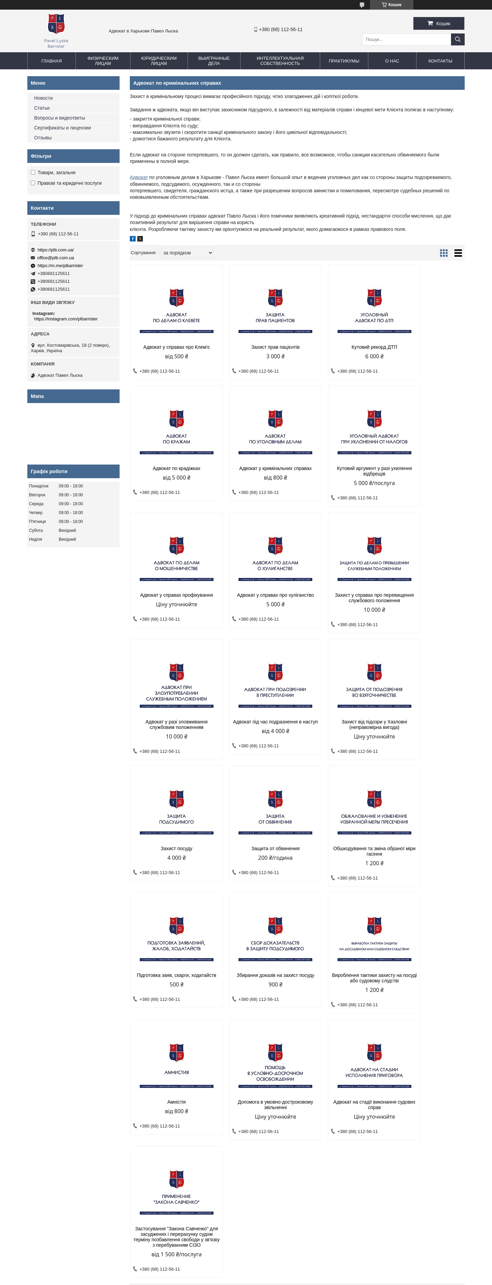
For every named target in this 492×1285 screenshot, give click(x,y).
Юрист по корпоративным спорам (177, 1106)
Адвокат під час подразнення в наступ (339, 597)
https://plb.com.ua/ (56, 249)
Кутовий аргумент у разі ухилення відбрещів (254, 471)
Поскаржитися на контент (241, 1278)
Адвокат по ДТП (47, 1114)
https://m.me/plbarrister (60, 265)
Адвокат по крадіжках (425, 347)
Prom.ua (278, 1272)
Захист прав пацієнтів (255, 347)
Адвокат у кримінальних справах (170, 468)
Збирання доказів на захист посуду (170, 856)
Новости (43, 98)
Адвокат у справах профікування (339, 468)
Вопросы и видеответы (59, 118)
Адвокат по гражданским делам (63, 1097)
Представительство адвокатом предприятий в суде (187, 1144)
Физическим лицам (103, 61)
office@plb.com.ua (55, 257)
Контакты (440, 61)
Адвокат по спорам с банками (61, 1123)
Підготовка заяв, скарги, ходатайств (424, 729)
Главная (51, 61)
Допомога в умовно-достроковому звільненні (424, 856)
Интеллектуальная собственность (280, 61)
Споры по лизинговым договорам (176, 1114)
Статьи (42, 108)
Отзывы (43, 137)
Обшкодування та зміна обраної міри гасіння (339, 729)
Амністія (339, 854)
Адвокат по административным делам (70, 1140)
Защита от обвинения (255, 727)
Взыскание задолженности (169, 1097)
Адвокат (139, 177)
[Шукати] (458, 39)
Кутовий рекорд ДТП (340, 347)
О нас (392, 61)
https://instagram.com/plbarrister (66, 318)
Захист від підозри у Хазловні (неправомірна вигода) (424, 597)
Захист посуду (169, 727)
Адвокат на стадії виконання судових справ (169, 983)
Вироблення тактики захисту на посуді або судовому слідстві (254, 856)
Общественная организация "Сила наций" (297, 1112)
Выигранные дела (214, 61)
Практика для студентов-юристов (288, 1103)
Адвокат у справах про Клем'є (169, 347)
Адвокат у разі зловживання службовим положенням (255, 597)
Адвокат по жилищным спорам (62, 1131)
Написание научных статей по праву (291, 1094)
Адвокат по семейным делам (61, 1106)
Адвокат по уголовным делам (61, 1089)
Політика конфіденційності (294, 1278)
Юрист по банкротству (165, 1123)
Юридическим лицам (159, 61)
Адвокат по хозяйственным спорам (178, 1089)
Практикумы (344, 61)
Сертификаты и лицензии (62, 127)
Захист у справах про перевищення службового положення (170, 600)
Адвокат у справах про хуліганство (425, 471)
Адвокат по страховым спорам (173, 1131)
